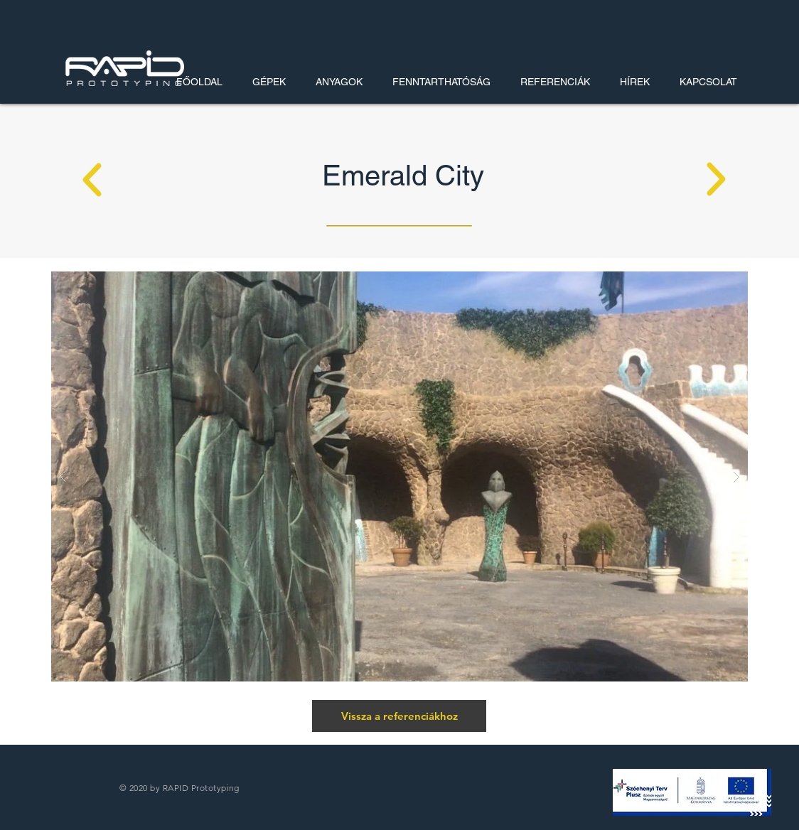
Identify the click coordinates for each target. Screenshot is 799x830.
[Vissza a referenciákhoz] (399, 716)
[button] (692, 792)
